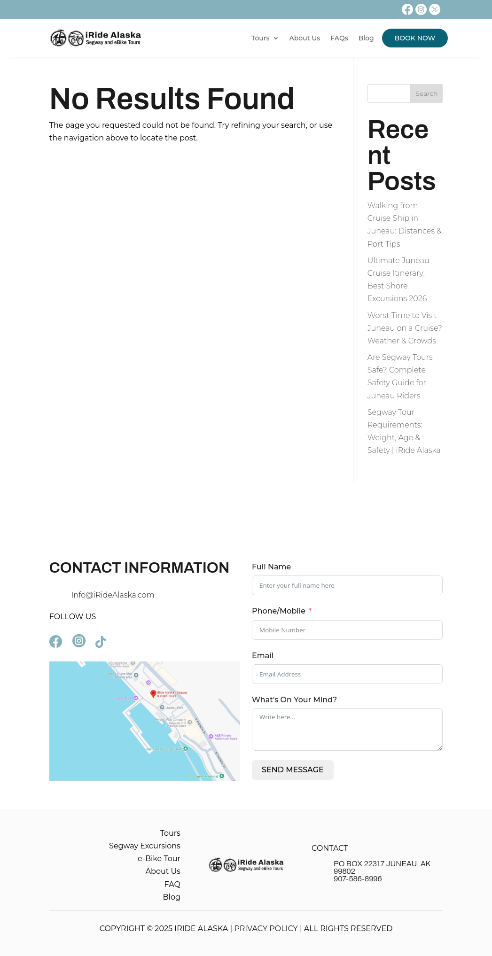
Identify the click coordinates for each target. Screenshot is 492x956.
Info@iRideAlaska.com (113, 595)
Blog (366, 38)
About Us (304, 38)
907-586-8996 (358, 879)
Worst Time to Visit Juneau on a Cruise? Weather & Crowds (404, 328)
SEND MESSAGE (293, 769)
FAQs (339, 38)
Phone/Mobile (278, 610)
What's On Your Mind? (294, 699)
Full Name (271, 566)
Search (426, 93)
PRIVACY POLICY (265, 928)
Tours (260, 38)
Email (262, 655)
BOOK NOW (415, 38)
